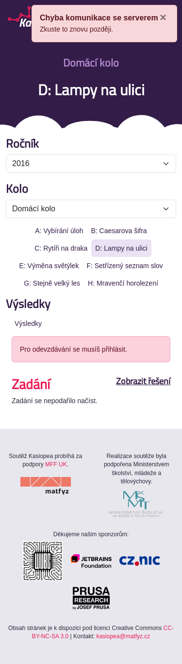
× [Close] (163, 17)
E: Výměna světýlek (49, 266)
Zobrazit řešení (143, 381)
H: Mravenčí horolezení (123, 283)
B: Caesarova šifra (119, 231)
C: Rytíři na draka (60, 248)
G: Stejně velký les (52, 283)
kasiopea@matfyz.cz (123, 636)
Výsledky (28, 323)
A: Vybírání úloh (59, 231)
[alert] (104, 23)
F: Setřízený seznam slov (124, 266)
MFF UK (56, 464)
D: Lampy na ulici (121, 248)
